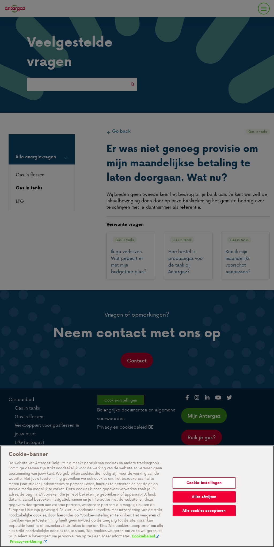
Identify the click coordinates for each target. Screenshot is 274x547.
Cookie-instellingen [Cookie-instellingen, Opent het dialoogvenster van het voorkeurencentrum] (204, 506)
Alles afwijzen (204, 520)
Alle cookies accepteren (204, 534)
